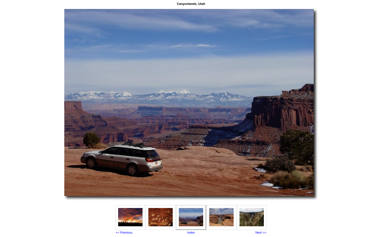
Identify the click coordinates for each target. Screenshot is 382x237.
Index (191, 232)
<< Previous (124, 232)
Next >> (260, 232)
